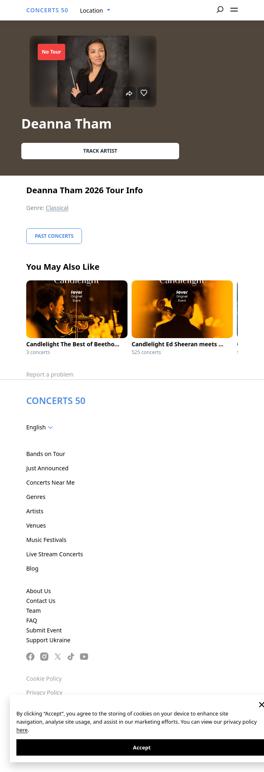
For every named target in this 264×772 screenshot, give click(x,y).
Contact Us (40, 601)
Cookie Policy (43, 678)
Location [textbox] (91, 10)
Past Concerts (54, 236)
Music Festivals (46, 540)
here (21, 730)
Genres (36, 497)
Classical (57, 208)
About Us (38, 591)
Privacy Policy (44, 692)
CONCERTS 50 (47, 10)
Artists (34, 511)
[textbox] (41, 427)
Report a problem (49, 374)
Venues (36, 525)
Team (33, 610)
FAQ (31, 620)
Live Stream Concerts (54, 554)
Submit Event (44, 630)
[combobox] (95, 10)
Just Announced (47, 468)
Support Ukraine (48, 640)
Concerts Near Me (50, 482)
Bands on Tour (45, 454)
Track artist (100, 150)
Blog (32, 568)
